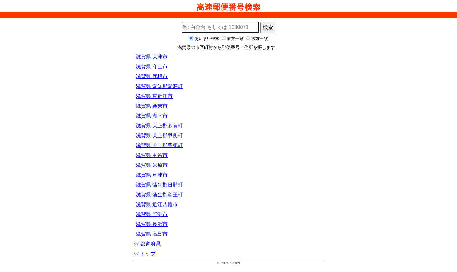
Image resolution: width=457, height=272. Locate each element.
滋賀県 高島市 (152, 234)
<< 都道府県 (147, 244)
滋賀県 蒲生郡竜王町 (159, 194)
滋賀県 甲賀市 (152, 155)
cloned (235, 263)
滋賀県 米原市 (152, 165)
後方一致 (259, 39)
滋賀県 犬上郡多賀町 (159, 125)
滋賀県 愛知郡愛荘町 (159, 86)
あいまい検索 (207, 39)
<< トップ (144, 253)
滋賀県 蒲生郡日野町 (159, 184)
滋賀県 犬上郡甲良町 (159, 135)
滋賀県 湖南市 (152, 116)
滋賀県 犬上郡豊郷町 (159, 145)
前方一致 (235, 39)
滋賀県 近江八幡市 (157, 204)
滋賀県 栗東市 (152, 106)
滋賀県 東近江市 (154, 96)
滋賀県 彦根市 (152, 76)
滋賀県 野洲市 (152, 214)
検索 (268, 27)
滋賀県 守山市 (152, 66)
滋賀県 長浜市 (152, 224)
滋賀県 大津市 (152, 56)
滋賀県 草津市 (152, 175)
